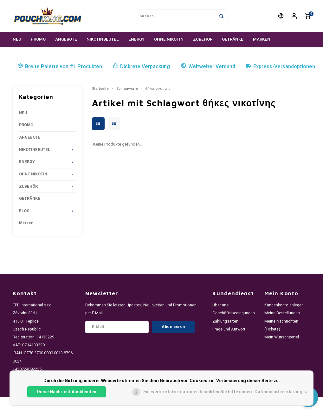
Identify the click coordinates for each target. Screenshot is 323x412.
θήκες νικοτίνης (157, 88)
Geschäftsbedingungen (233, 313)
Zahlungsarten (225, 321)
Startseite (100, 88)
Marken (261, 39)
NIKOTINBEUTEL (103, 39)
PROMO (38, 39)
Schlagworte (127, 88)
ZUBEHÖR (202, 39)
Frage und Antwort (228, 329)
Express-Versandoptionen (280, 66)
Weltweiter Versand (208, 66)
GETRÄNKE (232, 39)
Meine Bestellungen (282, 313)
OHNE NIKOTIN (169, 39)
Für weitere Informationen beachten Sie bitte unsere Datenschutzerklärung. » (225, 392)
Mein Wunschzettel (281, 337)
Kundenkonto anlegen (284, 305)
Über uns (220, 305)
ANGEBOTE (66, 39)
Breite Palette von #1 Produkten (59, 66)
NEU (17, 39)
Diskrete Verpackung (141, 66)
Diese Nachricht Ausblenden (66, 392)
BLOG (24, 211)
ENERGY (136, 39)
